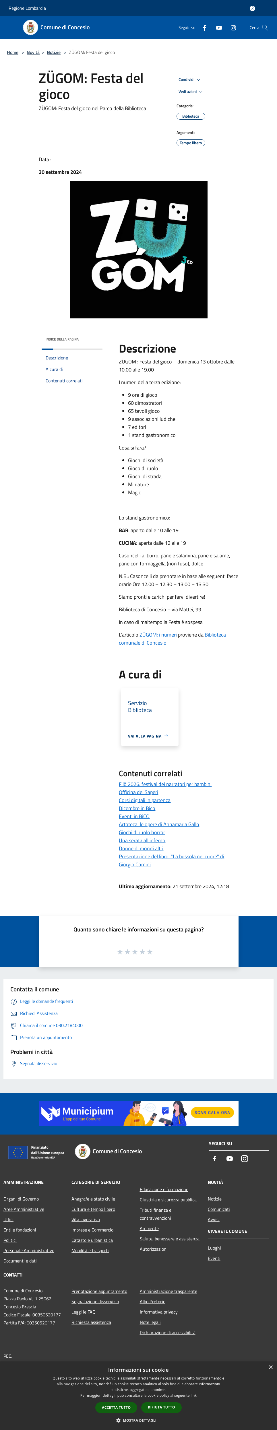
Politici (10, 1240)
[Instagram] (231, 27)
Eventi (214, 1258)
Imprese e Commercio (92, 1229)
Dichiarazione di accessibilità (167, 1332)
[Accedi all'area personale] (252, 8)
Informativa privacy (159, 1311)
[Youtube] (216, 27)
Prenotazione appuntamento (99, 1291)
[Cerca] (264, 27)
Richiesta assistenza (91, 1322)
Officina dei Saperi (138, 792)
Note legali (150, 1322)
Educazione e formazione (164, 1189)
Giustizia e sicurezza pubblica (168, 1199)
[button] (139, 1420)
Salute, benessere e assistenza (169, 1238)
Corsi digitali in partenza (145, 800)
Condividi (190, 79)
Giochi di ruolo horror (142, 832)
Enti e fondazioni (19, 1229)
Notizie (54, 52)
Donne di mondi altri (141, 848)
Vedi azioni (191, 91)
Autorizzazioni (154, 1249)
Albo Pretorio (152, 1301)
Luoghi (214, 1247)
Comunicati (219, 1209)
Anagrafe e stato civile (93, 1198)
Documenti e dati (20, 1260)
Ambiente (149, 1228)
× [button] (270, 1367)
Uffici (8, 1219)
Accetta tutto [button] (116, 1407)
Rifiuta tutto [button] (161, 1407)
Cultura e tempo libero (93, 1209)
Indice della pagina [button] (62, 339)
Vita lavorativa (85, 1219)
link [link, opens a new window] (194, 1395)
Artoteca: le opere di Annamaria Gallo (159, 824)
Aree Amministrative (23, 1209)
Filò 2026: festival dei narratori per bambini (165, 784)
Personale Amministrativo (28, 1250)
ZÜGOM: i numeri (158, 635)
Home (12, 52)
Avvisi (214, 1219)
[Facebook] (202, 27)
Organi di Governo (21, 1198)
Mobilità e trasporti (90, 1250)
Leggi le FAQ (83, 1311)
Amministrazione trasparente (168, 1291)
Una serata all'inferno (142, 840)
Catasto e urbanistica (92, 1240)
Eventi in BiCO (134, 816)
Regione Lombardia (27, 8)
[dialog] (138, 1395)
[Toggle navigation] (11, 27)
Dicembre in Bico (137, 808)
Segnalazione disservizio (95, 1301)
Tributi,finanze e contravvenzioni (155, 1214)
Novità (33, 52)
